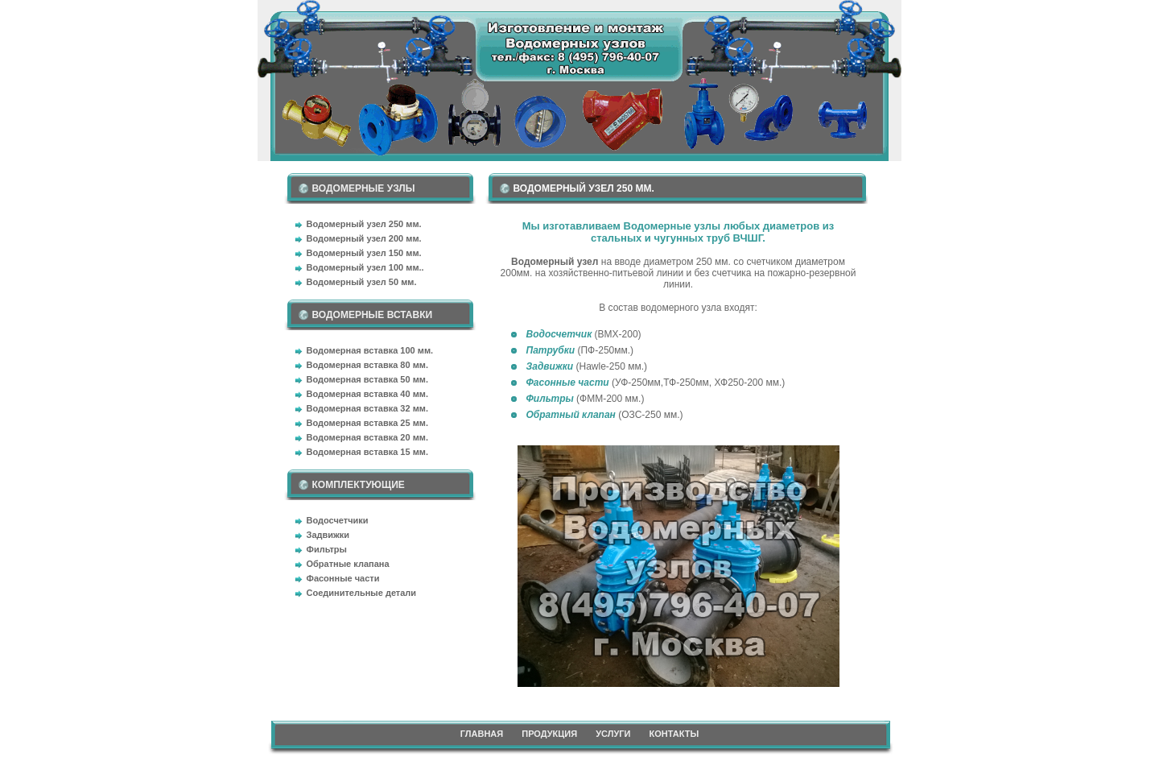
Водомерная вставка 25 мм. (367, 423)
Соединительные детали (362, 593)
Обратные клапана (348, 564)
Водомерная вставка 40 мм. (367, 394)
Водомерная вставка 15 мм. (367, 452)
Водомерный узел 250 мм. (364, 224)
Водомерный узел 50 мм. (362, 282)
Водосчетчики (338, 520)
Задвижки (328, 535)
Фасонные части (343, 578)
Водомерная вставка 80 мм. (367, 365)
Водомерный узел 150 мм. (364, 253)
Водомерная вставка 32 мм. (367, 408)
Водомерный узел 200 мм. (364, 238)
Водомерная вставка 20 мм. (367, 437)
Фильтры (327, 549)
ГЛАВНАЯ (481, 733)
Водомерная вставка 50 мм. (367, 379)
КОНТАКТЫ (674, 733)
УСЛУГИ (613, 733)
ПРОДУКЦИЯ (549, 733)
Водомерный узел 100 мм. (364, 267)
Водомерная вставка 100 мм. (370, 350)
